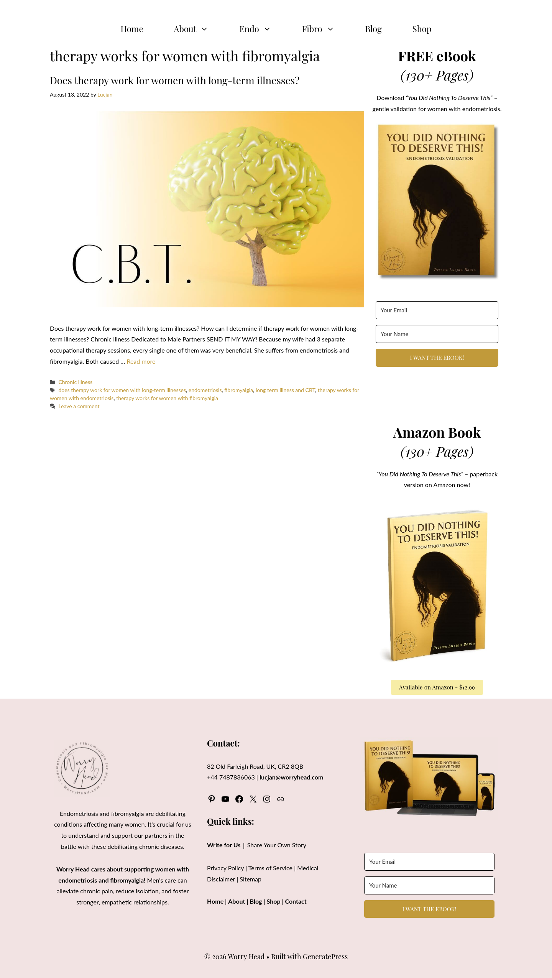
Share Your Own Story (276, 844)
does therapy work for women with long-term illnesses (122, 390)
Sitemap (250, 879)
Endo (262, 28)
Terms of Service (270, 867)
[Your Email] (437, 310)
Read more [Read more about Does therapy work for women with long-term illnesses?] (141, 361)
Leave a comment (78, 406)
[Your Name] (437, 334)
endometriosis (205, 390)
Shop (422, 28)
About (199, 28)
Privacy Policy (225, 867)
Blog (373, 28)
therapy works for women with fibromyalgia (167, 398)
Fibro (326, 28)
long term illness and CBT (285, 390)
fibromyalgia (238, 390)
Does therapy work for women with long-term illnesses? (174, 80)
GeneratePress (325, 956)
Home (132, 28)
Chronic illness (75, 382)
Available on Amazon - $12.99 (437, 687)
